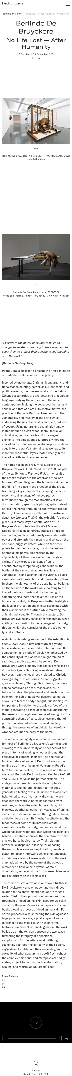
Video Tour (63, 13)
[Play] (4, 1038)
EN (3, 979)
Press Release (46, 13)
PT (3, 983)
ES (3, 987)
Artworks (30, 13)
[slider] (32, 1038)
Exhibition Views (12, 13)
